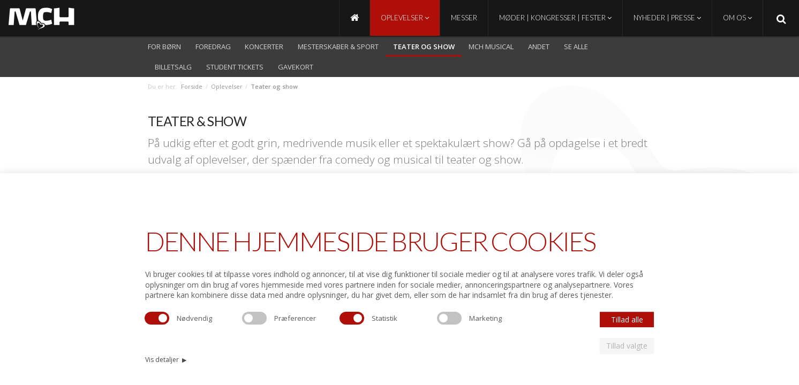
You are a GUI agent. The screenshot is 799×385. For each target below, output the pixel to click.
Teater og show (424, 46)
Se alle (576, 46)
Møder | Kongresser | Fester (555, 17)
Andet (538, 46)
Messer (464, 17)
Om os (737, 17)
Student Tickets (234, 67)
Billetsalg (173, 67)
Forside (191, 86)
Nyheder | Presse (667, 17)
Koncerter (264, 46)
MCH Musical (491, 46)
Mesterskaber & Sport (338, 46)
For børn (164, 46)
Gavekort (295, 67)
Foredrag (213, 46)
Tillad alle (627, 319)
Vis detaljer (165, 359)
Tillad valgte (626, 346)
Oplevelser (405, 17)
